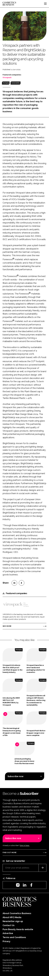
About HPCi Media (12, 917)
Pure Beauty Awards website (18, 929)
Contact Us (9, 925)
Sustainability (15, 83)
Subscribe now (15, 776)
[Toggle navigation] (45, 4)
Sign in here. (25, 845)
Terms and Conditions (14, 937)
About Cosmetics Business (17, 913)
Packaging (6, 83)
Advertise (8, 933)
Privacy (6, 941)
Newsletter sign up (13, 921)
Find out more (9, 852)
